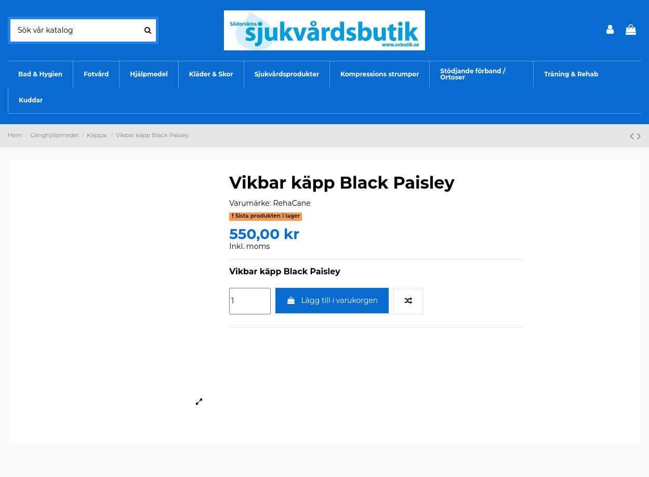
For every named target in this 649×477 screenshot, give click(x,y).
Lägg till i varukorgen (332, 300)
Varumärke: (250, 203)
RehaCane (291, 203)
